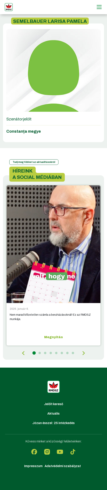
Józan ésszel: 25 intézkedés (53, 423)
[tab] (34, 353)
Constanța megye (23, 131)
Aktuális (53, 413)
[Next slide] (83, 353)
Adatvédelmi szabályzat (63, 466)
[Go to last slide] (23, 353)
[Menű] (99, 7)
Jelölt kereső (53, 404)
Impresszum (33, 466)
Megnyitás (53, 337)
